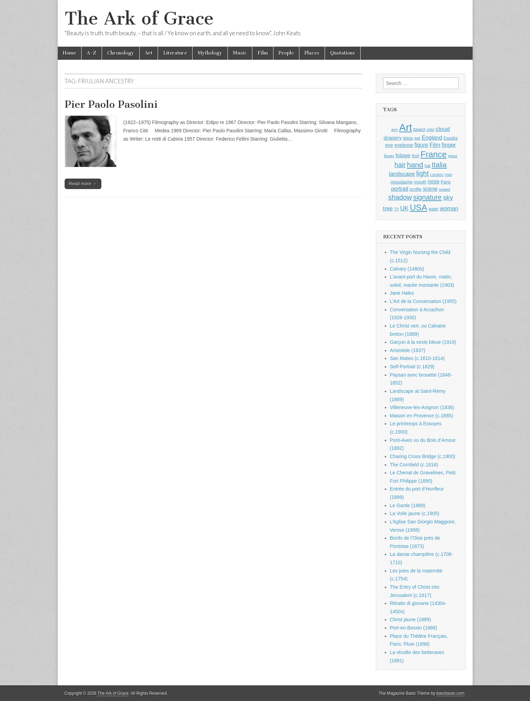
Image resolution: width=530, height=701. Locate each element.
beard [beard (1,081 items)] (419, 129)
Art (148, 53)
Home (69, 53)
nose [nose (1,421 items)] (433, 181)
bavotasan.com (451, 693)
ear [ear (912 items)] (417, 138)
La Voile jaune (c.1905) (414, 513)
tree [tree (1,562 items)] (388, 208)
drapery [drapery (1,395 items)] (392, 138)
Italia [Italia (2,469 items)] (439, 165)
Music (240, 53)
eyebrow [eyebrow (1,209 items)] (403, 145)
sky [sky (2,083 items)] (448, 197)
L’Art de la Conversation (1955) (423, 301)
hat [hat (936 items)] (427, 165)
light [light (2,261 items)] (422, 173)
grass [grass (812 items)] (452, 156)
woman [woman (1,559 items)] (449, 208)
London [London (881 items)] (437, 174)
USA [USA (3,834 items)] (418, 207)
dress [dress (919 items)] (408, 138)
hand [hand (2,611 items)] (415, 165)
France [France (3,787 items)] (433, 154)
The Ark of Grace (139, 18)
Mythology (210, 53)
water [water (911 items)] (433, 209)
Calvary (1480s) (407, 269)
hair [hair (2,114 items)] (400, 165)
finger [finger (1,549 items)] (449, 145)
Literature (175, 53)
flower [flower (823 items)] (389, 156)
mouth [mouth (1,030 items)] (420, 181)
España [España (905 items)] (450, 138)
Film (263, 53)
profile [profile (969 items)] (415, 189)
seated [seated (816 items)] (444, 189)
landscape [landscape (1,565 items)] (402, 174)
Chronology (120, 53)
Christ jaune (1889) (410, 619)
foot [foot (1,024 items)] (415, 155)
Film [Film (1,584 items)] (434, 145)
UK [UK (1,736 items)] (404, 208)
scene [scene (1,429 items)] (430, 189)
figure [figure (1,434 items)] (421, 145)
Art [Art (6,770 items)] (405, 127)
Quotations (342, 53)
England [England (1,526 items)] (432, 137)
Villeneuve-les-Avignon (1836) (422, 407)
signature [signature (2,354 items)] (427, 197)
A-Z (91, 53)
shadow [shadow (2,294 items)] (400, 197)
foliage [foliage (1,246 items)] (403, 155)
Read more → (83, 183)
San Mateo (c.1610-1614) (417, 358)
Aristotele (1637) (408, 350)
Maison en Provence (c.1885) (421, 415)
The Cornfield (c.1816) (414, 464)
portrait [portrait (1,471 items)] (399, 189)
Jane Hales (402, 293)
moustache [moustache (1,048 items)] (401, 181)
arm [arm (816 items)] (394, 129)
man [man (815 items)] (448, 174)
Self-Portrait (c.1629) (412, 366)
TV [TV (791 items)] (396, 209)
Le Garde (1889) (408, 505)
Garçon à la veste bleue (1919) (423, 342)
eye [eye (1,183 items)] (389, 145)
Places (312, 53)
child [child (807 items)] (430, 129)
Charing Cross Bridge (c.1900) (422, 456)
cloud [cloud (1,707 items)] (443, 128)
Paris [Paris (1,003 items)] (446, 182)
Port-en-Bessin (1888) (413, 628)
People (286, 53)
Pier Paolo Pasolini (111, 104)
